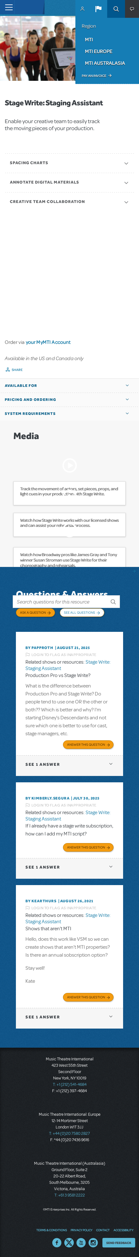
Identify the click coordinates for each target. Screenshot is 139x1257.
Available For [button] (21, 385)
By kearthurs (41, 901)
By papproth (39, 648)
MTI (89, 39)
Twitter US (69, 1242)
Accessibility (123, 1230)
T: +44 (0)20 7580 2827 (69, 1133)
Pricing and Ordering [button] (30, 399)
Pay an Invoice (94, 75)
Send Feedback (118, 1243)
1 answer (42, 764)
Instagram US (93, 1242)
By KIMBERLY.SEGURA (47, 798)
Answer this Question (86, 744)
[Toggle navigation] (7, 7)
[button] (98, 9)
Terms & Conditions (51, 1230)
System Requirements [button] (30, 413)
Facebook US (57, 1242)
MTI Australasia (105, 63)
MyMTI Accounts (82, 9)
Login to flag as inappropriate (64, 654)
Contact (103, 1230)
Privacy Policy (81, 1230)
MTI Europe (98, 51)
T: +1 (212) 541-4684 (70, 1084)
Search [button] (116, 9)
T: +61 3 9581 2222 (69, 1195)
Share (17, 369)
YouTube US (81, 1242)
